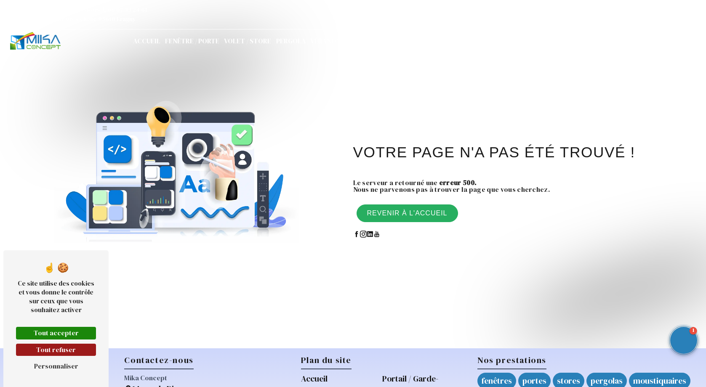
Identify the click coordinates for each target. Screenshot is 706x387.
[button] (683, 340)
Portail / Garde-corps (382, 40)
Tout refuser (56, 349)
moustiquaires (659, 380)
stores (568, 380)
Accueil (146, 40)
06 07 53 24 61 (124, 9)
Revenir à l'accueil (407, 213)
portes (534, 380)
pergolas (607, 380)
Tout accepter (56, 332)
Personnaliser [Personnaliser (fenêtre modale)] (56, 366)
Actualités (535, 40)
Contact (576, 40)
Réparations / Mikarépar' (468, 40)
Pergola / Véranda (308, 40)
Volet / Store (247, 40)
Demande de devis (645, 40)
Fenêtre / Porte (192, 40)
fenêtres (497, 380)
